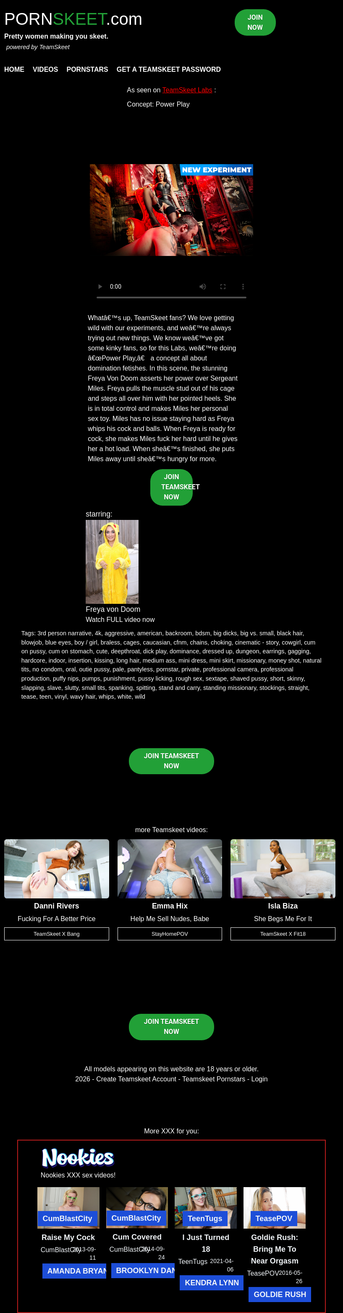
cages (131, 642)
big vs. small (256, 633)
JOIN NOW (255, 22)
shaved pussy (248, 678)
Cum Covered (137, 1237)
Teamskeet (168, 829)
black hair (290, 633)
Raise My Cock (68, 1237)
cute (101, 651)
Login (259, 1079)
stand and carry (179, 687)
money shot (283, 660)
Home (14, 69)
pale (118, 669)
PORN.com (73, 19)
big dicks (225, 633)
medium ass (159, 660)
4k (98, 633)
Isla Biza (283, 906)
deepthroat (125, 651)
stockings (272, 687)
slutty (72, 687)
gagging (298, 651)
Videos (45, 69)
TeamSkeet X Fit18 (283, 934)
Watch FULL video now (120, 619)
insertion (79, 660)
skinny (295, 678)
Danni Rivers (56, 906)
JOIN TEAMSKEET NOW (177, 487)
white (125, 696)
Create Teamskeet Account (136, 1079)
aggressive (119, 633)
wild (140, 696)
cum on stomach (70, 651)
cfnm (179, 642)
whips (106, 696)
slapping (32, 687)
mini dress (192, 660)
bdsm (202, 633)
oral (70, 669)
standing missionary (229, 687)
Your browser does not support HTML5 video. (171, 210)
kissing (103, 660)
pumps (91, 678)
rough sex (189, 678)
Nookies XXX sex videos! (78, 1175)
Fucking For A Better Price (57, 918)
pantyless (140, 669)
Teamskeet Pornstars (213, 1079)
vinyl (61, 696)
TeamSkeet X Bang (57, 934)
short (276, 678)
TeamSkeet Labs (187, 90)
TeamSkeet (54, 47)
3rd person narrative (64, 633)
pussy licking (155, 678)
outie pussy (94, 669)
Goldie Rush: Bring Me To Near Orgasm (274, 1249)
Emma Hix (170, 906)
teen (45, 696)
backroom (178, 633)
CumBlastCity (67, 1218)
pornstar (167, 669)
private (190, 669)
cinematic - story (257, 642)
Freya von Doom (113, 609)
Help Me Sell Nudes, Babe (170, 918)
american (149, 633)
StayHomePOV (170, 934)
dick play (154, 651)
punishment (119, 678)
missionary (251, 660)
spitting (145, 687)
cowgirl (291, 642)
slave (54, 687)
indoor (57, 660)
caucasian (156, 642)
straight (298, 687)
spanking (121, 687)
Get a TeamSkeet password (169, 69)
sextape (216, 678)
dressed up (217, 651)
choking (221, 642)
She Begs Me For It (283, 918)
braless (110, 642)
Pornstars (87, 69)
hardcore (33, 660)
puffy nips (66, 678)
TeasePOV (274, 1218)
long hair (127, 660)
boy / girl (85, 642)
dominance (184, 651)
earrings (274, 651)
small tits (93, 687)
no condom (47, 669)
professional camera (230, 669)
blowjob (31, 642)
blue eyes (58, 642)
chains (198, 642)
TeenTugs (205, 1218)
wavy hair (82, 696)
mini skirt (221, 660)
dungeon (247, 651)
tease (28, 696)
